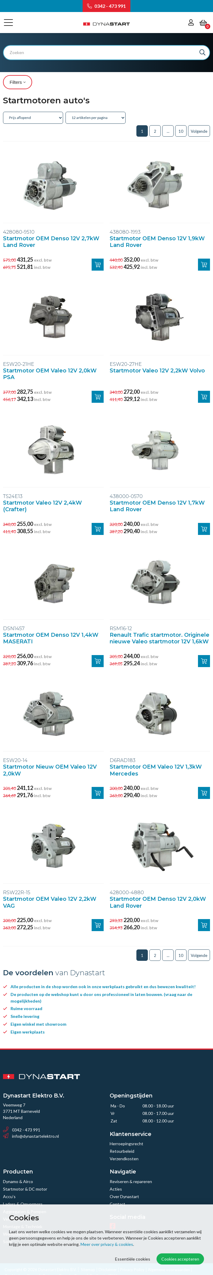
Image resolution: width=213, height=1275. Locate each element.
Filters (18, 82)
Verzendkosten (124, 1158)
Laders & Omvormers (23, 1204)
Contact (117, 1204)
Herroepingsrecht (126, 1143)
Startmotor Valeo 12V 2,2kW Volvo (157, 370)
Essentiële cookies (132, 1258)
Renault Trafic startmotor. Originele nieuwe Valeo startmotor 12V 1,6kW (159, 638)
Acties (116, 1189)
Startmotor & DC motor (25, 1189)
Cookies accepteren (180, 1258)
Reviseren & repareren (131, 1181)
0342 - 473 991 (106, 6)
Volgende (199, 131)
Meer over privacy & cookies (107, 1244)
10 (180, 131)
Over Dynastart (124, 1196)
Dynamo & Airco (18, 1181)
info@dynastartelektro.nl (31, 1136)
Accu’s (9, 1196)
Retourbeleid (122, 1151)
